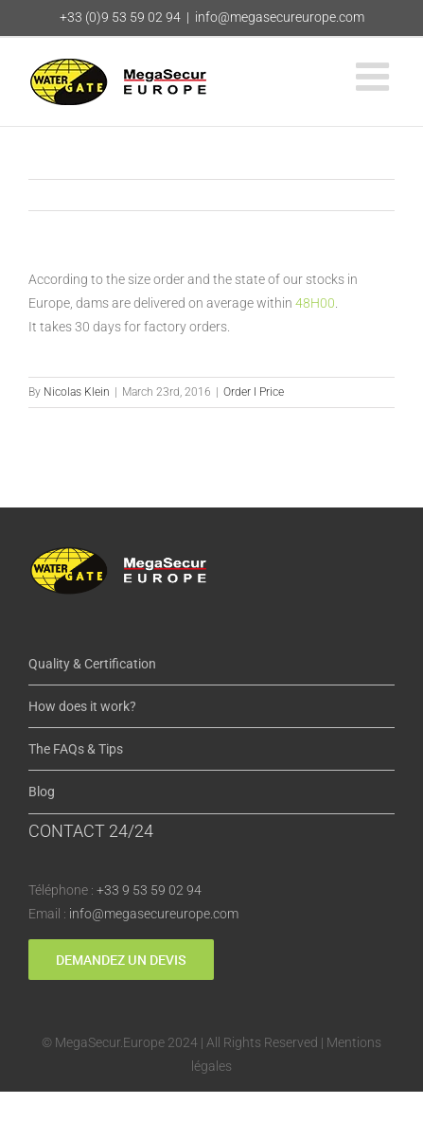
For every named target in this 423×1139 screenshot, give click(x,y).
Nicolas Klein (77, 392)
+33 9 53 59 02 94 (149, 890)
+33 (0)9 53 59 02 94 (120, 17)
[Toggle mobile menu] (375, 76)
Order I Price (253, 392)
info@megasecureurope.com (279, 17)
